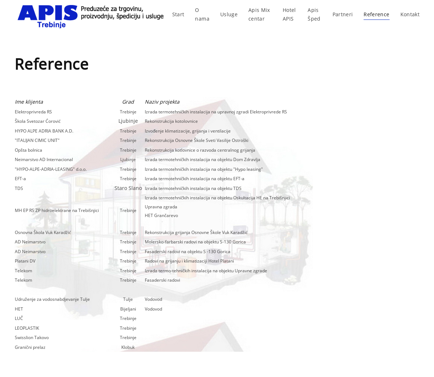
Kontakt (410, 14)
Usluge (229, 14)
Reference (376, 14)
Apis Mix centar (259, 14)
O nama (202, 14)
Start (178, 14)
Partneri (343, 14)
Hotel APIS (289, 14)
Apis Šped (314, 14)
